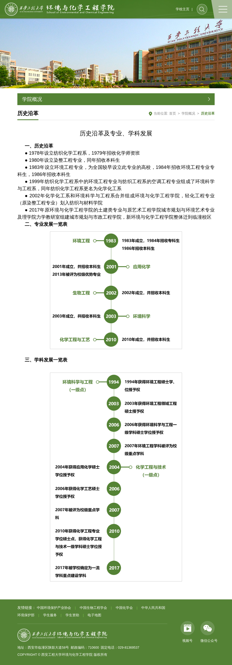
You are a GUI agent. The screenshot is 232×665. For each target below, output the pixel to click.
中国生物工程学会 (93, 608)
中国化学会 (124, 608)
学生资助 (72, 615)
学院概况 (188, 113)
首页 (172, 113)
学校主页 (182, 9)
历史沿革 (208, 113)
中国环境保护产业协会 (54, 608)
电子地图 (94, 615)
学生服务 (50, 615)
